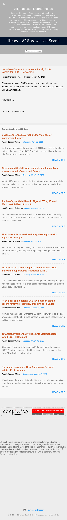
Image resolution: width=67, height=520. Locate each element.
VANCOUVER (33, 429)
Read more (58, 160)
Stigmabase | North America (33, 8)
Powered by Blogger (33, 510)
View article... (8, 100)
